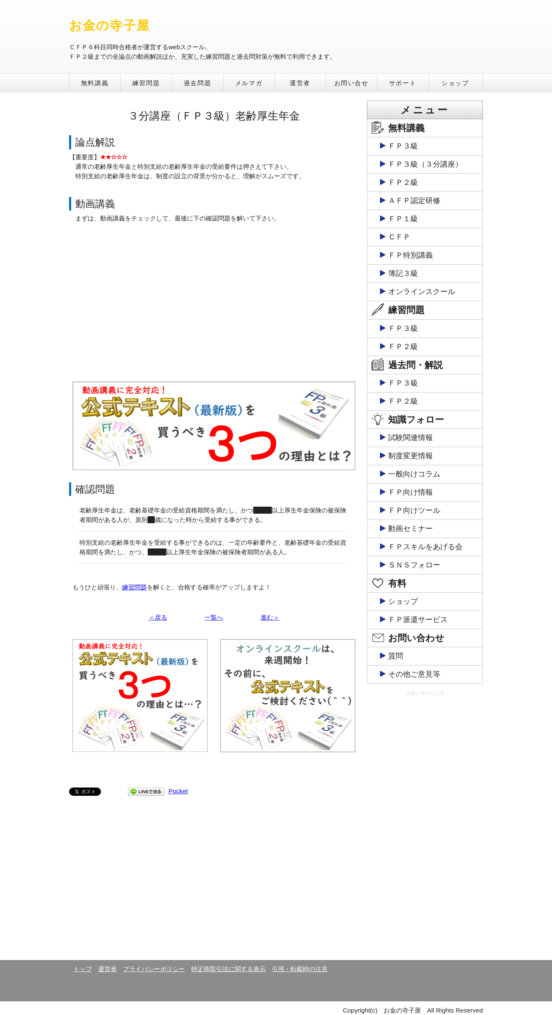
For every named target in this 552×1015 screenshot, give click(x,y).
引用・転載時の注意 (300, 968)
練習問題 (146, 82)
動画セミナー (410, 528)
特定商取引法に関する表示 (228, 968)
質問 (395, 656)
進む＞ (270, 617)
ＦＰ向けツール (414, 510)
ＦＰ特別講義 (410, 255)
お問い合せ (351, 82)
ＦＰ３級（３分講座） (425, 164)
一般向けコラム (414, 474)
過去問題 (197, 82)
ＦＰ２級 (403, 182)
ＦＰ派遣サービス (418, 619)
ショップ (455, 82)
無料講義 (94, 82)
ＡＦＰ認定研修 (414, 200)
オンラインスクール (421, 291)
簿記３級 (403, 273)
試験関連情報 (410, 437)
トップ (82, 968)
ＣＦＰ (399, 237)
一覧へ (213, 617)
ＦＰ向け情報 (410, 492)
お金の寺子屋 (109, 25)
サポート (402, 82)
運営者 (300, 82)
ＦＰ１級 (403, 219)
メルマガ (248, 82)
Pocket (178, 791)
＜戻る (158, 617)
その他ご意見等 (414, 674)
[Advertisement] (425, 828)
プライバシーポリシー (154, 968)
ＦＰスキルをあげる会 (425, 547)
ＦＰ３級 (403, 146)
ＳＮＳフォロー (414, 565)
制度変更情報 (410, 456)
